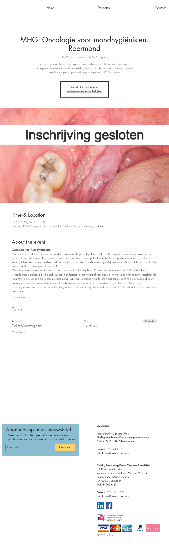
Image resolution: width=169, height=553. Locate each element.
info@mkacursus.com (117, 453)
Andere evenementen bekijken (84, 91)
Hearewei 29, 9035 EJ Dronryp (113, 476)
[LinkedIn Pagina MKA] (100, 505)
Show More (18, 297)
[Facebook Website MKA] (109, 505)
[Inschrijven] (65, 447)
